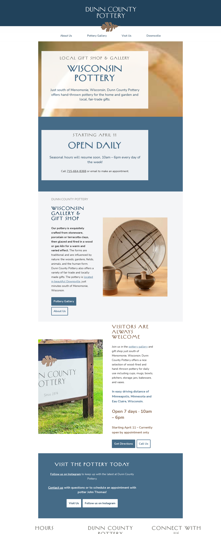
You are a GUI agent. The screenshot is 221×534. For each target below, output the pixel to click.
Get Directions (134, 392)
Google (165, 514)
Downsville (153, 36)
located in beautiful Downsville (37, 283)
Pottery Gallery (97, 36)
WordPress (51, 530)
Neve (26, 530)
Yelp (175, 514)
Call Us (154, 392)
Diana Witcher (175, 529)
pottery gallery (149, 328)
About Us (66, 36)
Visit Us (126, 36)
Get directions (44, 514)
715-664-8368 (92, 195)
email (109, 195)
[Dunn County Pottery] (110, 12)
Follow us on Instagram (115, 441)
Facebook (186, 514)
